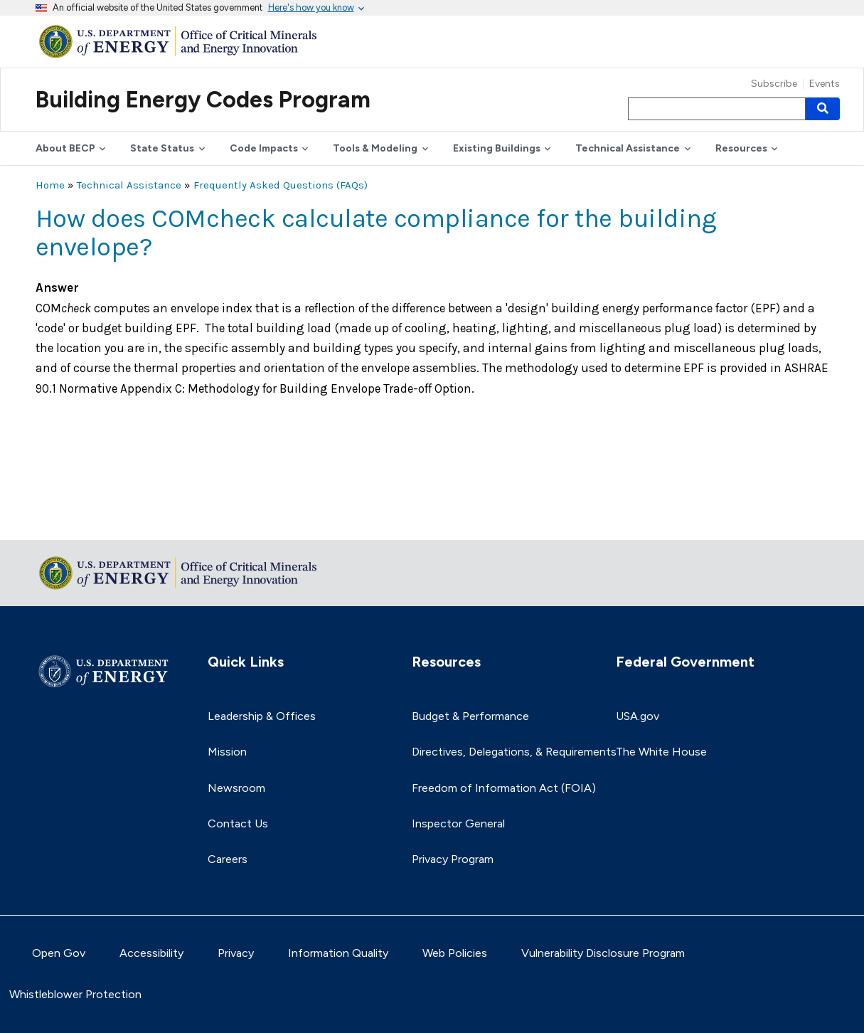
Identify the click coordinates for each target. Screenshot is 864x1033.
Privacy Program (453, 859)
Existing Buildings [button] (496, 148)
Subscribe (774, 84)
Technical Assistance (129, 185)
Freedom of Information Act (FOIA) (504, 788)
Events (824, 84)
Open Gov (58, 953)
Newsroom (236, 788)
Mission (227, 751)
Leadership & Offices (262, 716)
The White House (661, 751)
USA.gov (637, 716)
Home (50, 185)
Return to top (71, 519)
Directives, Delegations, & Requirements (514, 751)
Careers (227, 859)
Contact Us (238, 823)
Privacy (236, 953)
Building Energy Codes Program (203, 99)
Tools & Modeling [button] (375, 148)
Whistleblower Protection (75, 994)
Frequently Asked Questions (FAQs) (280, 185)
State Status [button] (162, 148)
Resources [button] (741, 148)
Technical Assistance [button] (627, 148)
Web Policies (454, 953)
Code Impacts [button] (264, 148)
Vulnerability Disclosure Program (603, 953)
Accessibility (151, 953)
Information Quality (338, 953)
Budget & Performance (470, 716)
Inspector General (458, 823)
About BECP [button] (65, 148)
